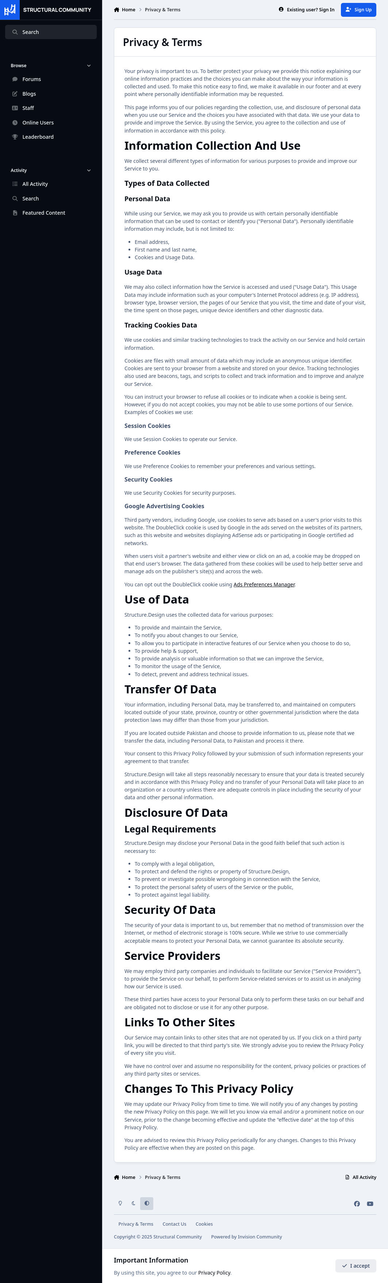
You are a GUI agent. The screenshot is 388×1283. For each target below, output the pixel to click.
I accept (356, 1265)
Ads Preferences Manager (264, 584)
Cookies (204, 1224)
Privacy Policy (214, 1272)
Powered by (246, 1237)
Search (25, 32)
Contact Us (174, 1224)
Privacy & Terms (135, 1224)
